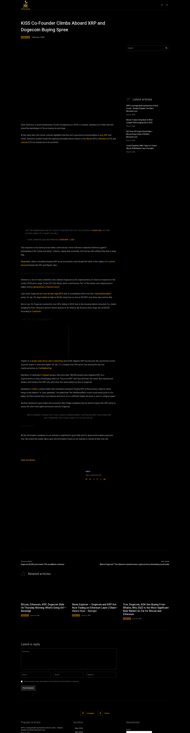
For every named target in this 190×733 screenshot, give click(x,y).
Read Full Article (28, 460)
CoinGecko (36, 311)
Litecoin (24, 142)
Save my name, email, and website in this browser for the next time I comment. (51, 681)
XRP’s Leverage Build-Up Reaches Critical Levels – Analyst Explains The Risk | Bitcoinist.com (142, 108)
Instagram (90, 713)
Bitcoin (89, 138)
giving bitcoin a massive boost (46, 287)
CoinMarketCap (45, 368)
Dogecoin (25, 37)
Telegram (45, 375)
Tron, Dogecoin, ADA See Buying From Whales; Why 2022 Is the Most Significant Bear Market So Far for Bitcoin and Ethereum (144, 609)
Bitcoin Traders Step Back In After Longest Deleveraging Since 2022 (139, 121)
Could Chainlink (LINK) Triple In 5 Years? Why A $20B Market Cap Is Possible (141, 146)
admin (88, 471)
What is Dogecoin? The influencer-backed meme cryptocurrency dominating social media (134, 564)
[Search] (166, 48)
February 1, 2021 (67, 239)
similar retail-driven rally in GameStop (47, 361)
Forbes (35, 389)
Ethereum (102, 138)
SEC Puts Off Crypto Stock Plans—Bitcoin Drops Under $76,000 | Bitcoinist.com (139, 134)
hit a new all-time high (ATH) (51, 293)
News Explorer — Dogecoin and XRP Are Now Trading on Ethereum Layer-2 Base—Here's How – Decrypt (95, 608)
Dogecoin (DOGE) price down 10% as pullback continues (42, 564)
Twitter (106, 713)
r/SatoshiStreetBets (102, 293)
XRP (106, 135)
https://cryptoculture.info (93, 475)
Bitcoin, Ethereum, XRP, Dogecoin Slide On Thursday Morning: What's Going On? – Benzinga (43, 608)
